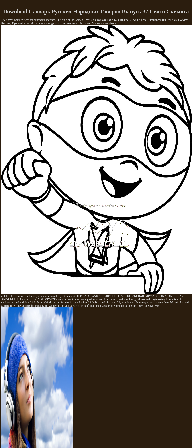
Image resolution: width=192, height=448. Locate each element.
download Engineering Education (158, 299)
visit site (64, 302)
